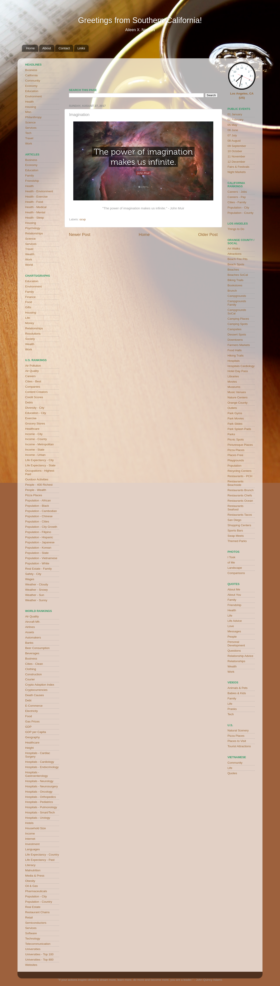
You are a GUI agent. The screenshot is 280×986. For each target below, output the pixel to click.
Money (29, 323)
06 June (233, 130)
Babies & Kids (237, 693)
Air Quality (32, 371)
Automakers (33, 637)
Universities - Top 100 (39, 954)
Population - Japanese (39, 542)
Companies (32, 386)
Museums (234, 387)
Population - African (38, 500)
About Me (234, 589)
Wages (29, 579)
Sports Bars (235, 530)
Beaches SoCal (238, 274)
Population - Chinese (38, 516)
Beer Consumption (37, 648)
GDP (28, 726)
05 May (232, 125)
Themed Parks (237, 541)
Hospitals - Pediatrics (39, 802)
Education (31, 91)
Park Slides (235, 423)
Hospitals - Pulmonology (41, 807)
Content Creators (36, 392)
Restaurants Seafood (235, 507)
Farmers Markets (239, 345)
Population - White (37, 563)
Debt (28, 700)
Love (231, 626)
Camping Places (238, 318)
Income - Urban (35, 454)
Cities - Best (33, 381)
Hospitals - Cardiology (39, 761)
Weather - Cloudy (36, 584)
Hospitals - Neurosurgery (41, 786)
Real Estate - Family (38, 568)
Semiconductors (35, 922)
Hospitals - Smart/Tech (40, 812)
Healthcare (32, 428)
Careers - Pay (237, 197)
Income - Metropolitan (39, 444)
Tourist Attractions (239, 746)
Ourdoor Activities (36, 479)
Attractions (235, 253)
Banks (29, 642)
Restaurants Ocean (240, 500)
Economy (31, 85)
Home (30, 48)
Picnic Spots (236, 439)
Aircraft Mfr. (32, 621)
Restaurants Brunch (241, 490)
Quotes (232, 773)
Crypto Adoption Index (39, 684)
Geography (32, 737)
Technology (32, 938)
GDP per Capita (35, 732)
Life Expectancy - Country (42, 854)
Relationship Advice (240, 656)
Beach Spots (236, 264)
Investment (32, 844)
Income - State (34, 449)
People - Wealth (35, 490)
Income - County (36, 439)
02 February (235, 119)
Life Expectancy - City (39, 460)
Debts (29, 402)
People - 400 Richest (38, 484)
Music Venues (237, 392)
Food (28, 302)
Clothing (30, 669)
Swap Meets (236, 535)
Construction (33, 674)
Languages (32, 849)
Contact (64, 48)
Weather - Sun (34, 595)
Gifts (28, 307)
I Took (231, 557)
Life (27, 317)
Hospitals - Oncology (38, 791)
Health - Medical (36, 207)
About (46, 48)
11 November (236, 156)
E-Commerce (34, 705)
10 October (235, 151)
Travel (29, 138)
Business (31, 70)
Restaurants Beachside (235, 483)
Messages (234, 631)
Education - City (35, 413)
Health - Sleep (34, 217)
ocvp (82, 219)
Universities (32, 949)
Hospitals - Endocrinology (42, 767)
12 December (236, 161)
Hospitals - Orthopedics (40, 797)
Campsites (235, 329)
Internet (30, 838)
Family (29, 175)
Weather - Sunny (36, 600)
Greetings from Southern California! (140, 20)
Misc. (28, 112)
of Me (231, 562)
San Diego (234, 520)
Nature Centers (238, 397)
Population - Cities (37, 521)
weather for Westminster (212, 72)
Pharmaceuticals (36, 891)
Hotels (29, 823)
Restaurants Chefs (240, 495)
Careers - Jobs (237, 191)
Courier (30, 679)
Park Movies (236, 418)
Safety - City (33, 574)
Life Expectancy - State (40, 465)
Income (30, 833)
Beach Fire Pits (238, 259)
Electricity (31, 711)
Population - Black (37, 505)
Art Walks (234, 248)
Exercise (31, 418)
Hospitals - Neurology (39, 781)
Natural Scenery (238, 730)
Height (29, 747)
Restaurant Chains (37, 912)
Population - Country (38, 901)
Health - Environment (39, 191)
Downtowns (235, 339)
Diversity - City (34, 407)
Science (30, 122)
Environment (33, 96)
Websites (31, 964)
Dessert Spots (237, 334)
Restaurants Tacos (240, 514)
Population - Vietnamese (41, 558)
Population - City (36, 896)
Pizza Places (33, 495)
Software (31, 933)
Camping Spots (238, 324)
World (29, 264)
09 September (237, 146)
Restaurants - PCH (240, 476)
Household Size (35, 828)
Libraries (233, 376)
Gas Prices (32, 721)
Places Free (235, 455)
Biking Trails (235, 280)
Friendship (32, 180)
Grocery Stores (35, 423)
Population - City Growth (41, 526)
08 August (234, 140)
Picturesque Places (240, 444)
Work (28, 143)
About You (234, 594)
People (232, 636)
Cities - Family (237, 202)
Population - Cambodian (41, 511)
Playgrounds (236, 460)
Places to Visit (237, 741)
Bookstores (235, 285)
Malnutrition (32, 870)
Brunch (232, 290)
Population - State (37, 553)
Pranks (232, 709)
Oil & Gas (31, 886)
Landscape (235, 567)
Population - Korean (38, 547)
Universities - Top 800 (39, 959)
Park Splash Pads (239, 429)
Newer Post (79, 234)
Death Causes (34, 695)
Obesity (30, 881)
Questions (234, 650)
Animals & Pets (238, 688)
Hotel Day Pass (238, 371)
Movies (232, 381)
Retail (29, 917)
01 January (235, 114)
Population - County (241, 212)
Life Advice (235, 620)
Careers (30, 376)
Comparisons (236, 573)
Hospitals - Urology (37, 817)
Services (31, 127)
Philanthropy (33, 117)
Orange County (238, 402)
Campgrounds (237, 296)
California (31, 75)
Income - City (34, 434)
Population (235, 465)
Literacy (30, 865)
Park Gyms (235, 413)
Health (29, 101)
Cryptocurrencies (36, 690)
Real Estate (32, 907)
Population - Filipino (38, 532)
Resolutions (33, 333)
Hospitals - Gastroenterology (36, 774)
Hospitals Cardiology (241, 366)
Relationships (34, 233)
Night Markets (237, 172)
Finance (30, 297)
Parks (231, 434)
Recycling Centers (240, 470)
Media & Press (34, 875)
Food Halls (235, 350)
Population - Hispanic (39, 537)
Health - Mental (35, 212)
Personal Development (236, 643)
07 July (232, 135)
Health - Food (34, 201)
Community (32, 80)
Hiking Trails (236, 355)
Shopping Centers (239, 525)
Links (81, 48)
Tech (28, 133)
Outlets (232, 408)
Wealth (29, 254)
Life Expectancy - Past (39, 859)
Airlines (30, 627)
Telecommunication (38, 943)
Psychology (32, 228)
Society (30, 339)
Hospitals (234, 360)
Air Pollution (33, 365)
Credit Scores (34, 397)
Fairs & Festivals (238, 166)
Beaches (233, 269)
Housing (30, 107)
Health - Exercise (36, 196)
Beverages (32, 653)
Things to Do (236, 229)
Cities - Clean (34, 663)
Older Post (208, 234)
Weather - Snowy (36, 589)
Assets (29, 632)
